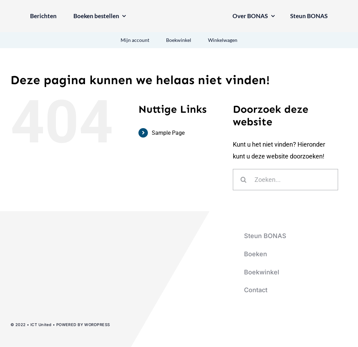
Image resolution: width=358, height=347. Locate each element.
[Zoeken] (243, 179)
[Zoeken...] (285, 179)
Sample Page (168, 133)
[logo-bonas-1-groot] (179, 11)
